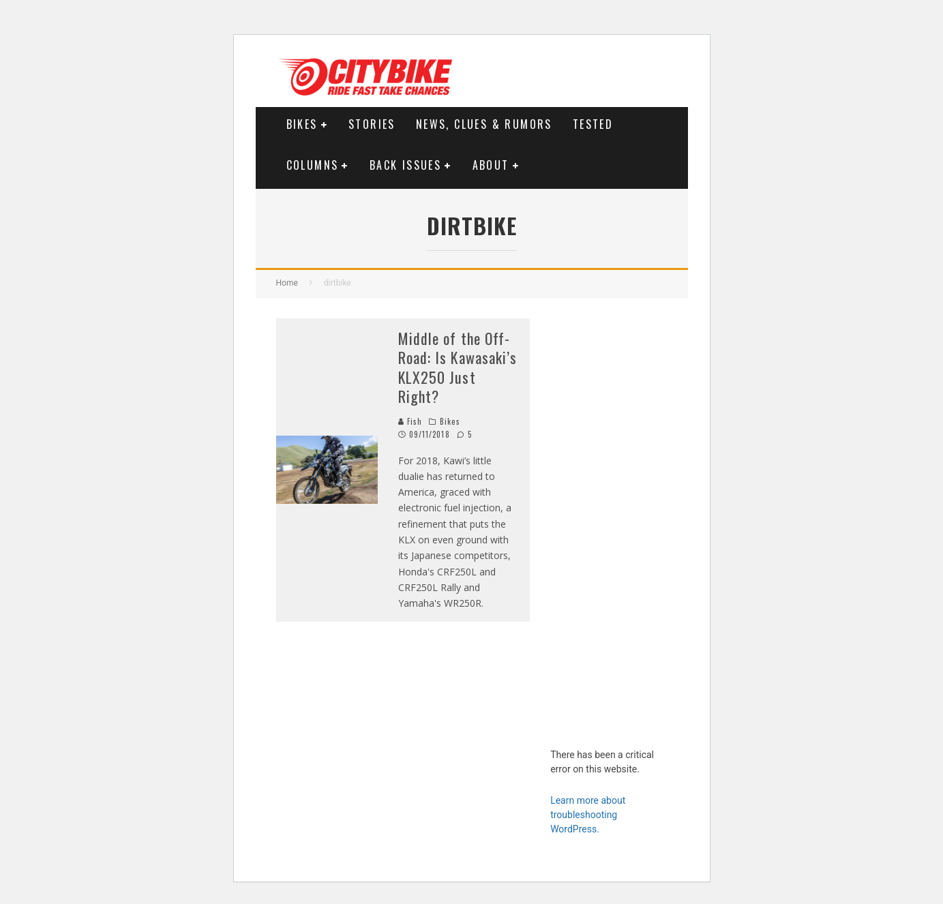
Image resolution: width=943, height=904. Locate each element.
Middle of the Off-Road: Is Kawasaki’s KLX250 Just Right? (458, 367)
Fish (410, 421)
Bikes (302, 124)
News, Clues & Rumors (484, 124)
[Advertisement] (608, 522)
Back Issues (405, 165)
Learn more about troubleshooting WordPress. (587, 814)
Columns (312, 165)
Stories (371, 124)
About (491, 165)
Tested (593, 124)
